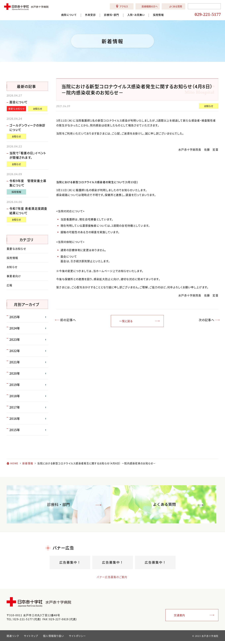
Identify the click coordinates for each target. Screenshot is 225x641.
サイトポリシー (77, 636)
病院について (69, 15)
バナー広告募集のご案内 (109, 577)
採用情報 (158, 15)
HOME (14, 463)
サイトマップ (31, 636)
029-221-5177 (208, 14)
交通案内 (179, 615)
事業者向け (14, 276)
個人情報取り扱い (53, 636)
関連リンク (13, 636)
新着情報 (27, 463)
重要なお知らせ (16, 108)
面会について (18, 102)
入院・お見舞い (136, 15)
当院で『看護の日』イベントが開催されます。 (27, 155)
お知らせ (208, 106)
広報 (9, 285)
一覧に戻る (126, 321)
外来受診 (90, 15)
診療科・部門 (111, 15)
